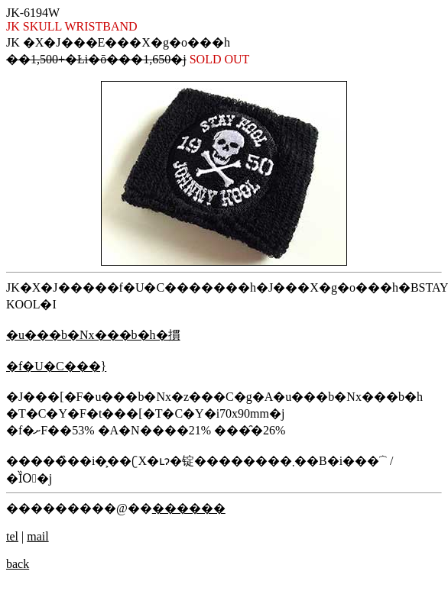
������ (189, 508)
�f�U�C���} (56, 366)
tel (12, 536)
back (17, 563)
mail (37, 536)
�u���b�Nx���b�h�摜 (93, 334)
